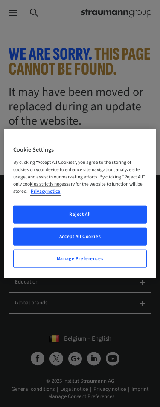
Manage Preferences (80, 258)
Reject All (80, 214)
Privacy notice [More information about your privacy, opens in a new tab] (45, 191)
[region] (80, 203)
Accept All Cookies (80, 236)
